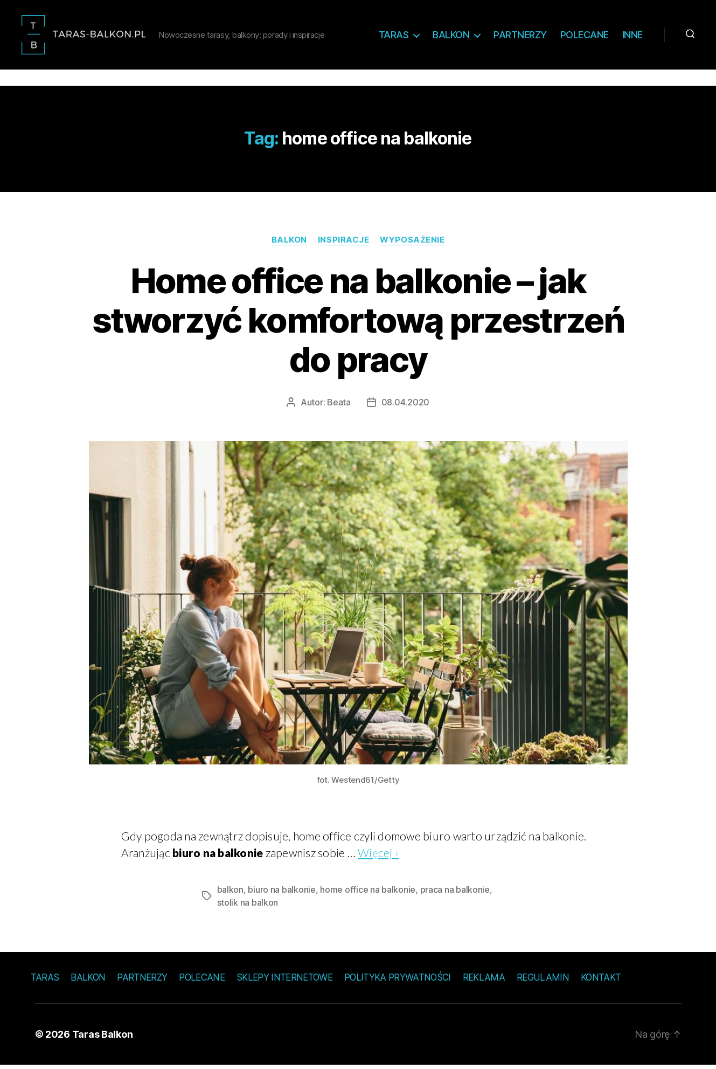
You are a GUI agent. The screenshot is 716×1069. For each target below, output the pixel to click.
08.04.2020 (405, 406)
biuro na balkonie (281, 893)
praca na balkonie (455, 893)
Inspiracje (344, 243)
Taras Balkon (102, 1038)
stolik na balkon (248, 906)
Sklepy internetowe (284, 981)
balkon (230, 893)
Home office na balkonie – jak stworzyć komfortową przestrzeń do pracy (358, 324)
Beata (339, 406)
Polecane (584, 36)
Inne (632, 36)
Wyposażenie (412, 243)
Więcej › (378, 856)
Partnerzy (520, 36)
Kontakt (601, 981)
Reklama (484, 981)
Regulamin (543, 981)
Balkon (451, 36)
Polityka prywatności (397, 981)
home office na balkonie (367, 893)
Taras (394, 36)
